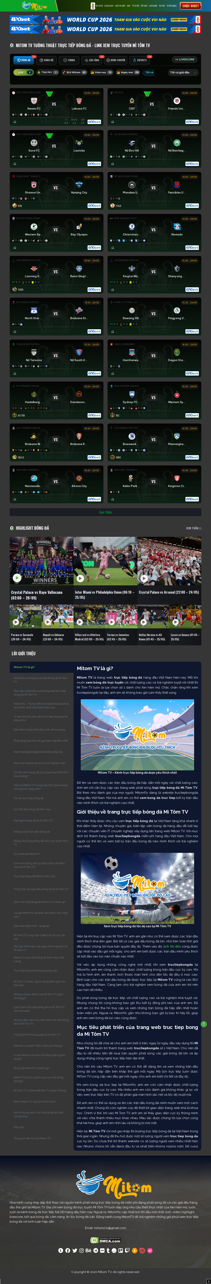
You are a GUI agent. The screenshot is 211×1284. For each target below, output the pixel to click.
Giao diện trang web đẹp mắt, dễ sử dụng (39, 737)
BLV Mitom (77, 73)
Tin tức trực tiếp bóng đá (29, 806)
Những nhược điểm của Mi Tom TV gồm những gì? (38, 1004)
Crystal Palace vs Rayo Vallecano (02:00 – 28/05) (41, 601)
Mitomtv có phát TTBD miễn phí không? (38, 1053)
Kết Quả (144, 5)
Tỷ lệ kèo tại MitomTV (27, 861)
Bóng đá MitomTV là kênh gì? (31, 1076)
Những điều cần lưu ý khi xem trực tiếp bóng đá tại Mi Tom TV (41, 1029)
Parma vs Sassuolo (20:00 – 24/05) (24, 643)
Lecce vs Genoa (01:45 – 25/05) (181, 643)
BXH (128, 5)
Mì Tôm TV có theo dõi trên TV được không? (40, 1098)
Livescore (153, 5)
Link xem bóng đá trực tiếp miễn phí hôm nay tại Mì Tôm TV (39, 873)
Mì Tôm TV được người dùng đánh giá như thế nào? (40, 991)
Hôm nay (106, 73)
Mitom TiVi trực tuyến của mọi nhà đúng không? (38, 1087)
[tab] (24, 61)
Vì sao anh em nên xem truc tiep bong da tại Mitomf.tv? (41, 726)
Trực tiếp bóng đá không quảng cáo (35, 978)
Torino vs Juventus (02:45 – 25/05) (120, 643)
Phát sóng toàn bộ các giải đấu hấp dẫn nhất (41, 748)
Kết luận (19, 1135)
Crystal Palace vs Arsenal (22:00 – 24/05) (169, 601)
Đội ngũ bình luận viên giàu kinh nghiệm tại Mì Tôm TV (41, 956)
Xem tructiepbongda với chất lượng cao (38, 759)
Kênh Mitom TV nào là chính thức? (35, 1109)
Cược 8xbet (190, 6)
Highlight (109, 5)
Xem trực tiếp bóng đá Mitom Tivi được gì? (40, 909)
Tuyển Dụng (171, 5)
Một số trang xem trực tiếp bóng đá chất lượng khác (38, 1122)
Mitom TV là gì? (24, 675)
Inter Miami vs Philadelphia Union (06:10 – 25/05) (105, 601)
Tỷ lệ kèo (135, 5)
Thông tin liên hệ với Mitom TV (32, 1146)
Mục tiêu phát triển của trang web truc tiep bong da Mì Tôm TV (40, 700)
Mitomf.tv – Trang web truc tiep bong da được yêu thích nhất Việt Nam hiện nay (41, 713)
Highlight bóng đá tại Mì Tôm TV (33, 828)
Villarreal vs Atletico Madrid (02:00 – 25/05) (89, 643)
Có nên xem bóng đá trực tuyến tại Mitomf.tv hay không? (41, 782)
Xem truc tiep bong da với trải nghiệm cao (39, 770)
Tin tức (162, 5)
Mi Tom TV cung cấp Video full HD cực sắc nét (40, 945)
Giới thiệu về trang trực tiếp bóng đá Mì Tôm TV (41, 687)
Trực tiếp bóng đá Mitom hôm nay (34, 884)
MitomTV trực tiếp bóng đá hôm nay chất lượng (39, 967)
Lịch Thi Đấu (120, 5)
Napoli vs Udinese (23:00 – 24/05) (55, 643)
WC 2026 (97, 6)
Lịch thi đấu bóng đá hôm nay (32, 817)
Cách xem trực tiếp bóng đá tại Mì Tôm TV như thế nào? (39, 1016)
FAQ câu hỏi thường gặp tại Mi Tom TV (37, 1042)
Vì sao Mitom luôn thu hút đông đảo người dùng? (39, 1064)
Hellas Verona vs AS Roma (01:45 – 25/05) (152, 643)
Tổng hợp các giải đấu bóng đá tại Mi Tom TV (41, 897)
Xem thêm (105, 517)
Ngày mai (134, 73)
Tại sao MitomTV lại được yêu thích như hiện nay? (41, 922)
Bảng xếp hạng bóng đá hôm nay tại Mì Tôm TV (41, 850)
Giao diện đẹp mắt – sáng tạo (31, 933)
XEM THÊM (193, 533)
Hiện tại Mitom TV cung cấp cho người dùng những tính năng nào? (41, 794)
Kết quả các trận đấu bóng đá (32, 839)
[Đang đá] (154, 150)
